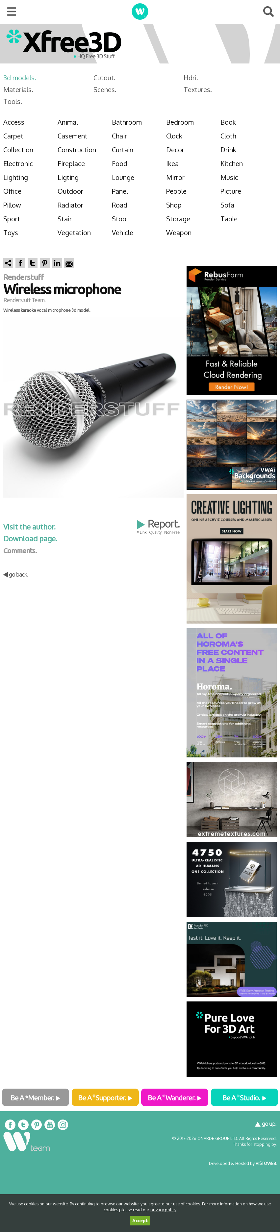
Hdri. (191, 77)
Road (119, 205)
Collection (18, 149)
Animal (68, 122)
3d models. (19, 77)
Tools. (12, 101)
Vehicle (122, 232)
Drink (228, 149)
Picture (230, 191)
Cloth (228, 136)
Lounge (123, 177)
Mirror (175, 177)
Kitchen (231, 163)
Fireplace (71, 163)
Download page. (30, 538)
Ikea (172, 163)
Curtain (122, 149)
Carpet (13, 136)
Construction (77, 149)
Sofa (227, 205)
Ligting (68, 177)
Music (229, 177)
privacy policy (163, 1209)
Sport (11, 218)
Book (228, 122)
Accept (140, 1220)
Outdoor (70, 191)
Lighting (15, 177)
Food (119, 163)
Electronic (18, 163)
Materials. (18, 89)
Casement (73, 136)
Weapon (178, 232)
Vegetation (74, 232)
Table (229, 218)
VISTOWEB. (266, 1163)
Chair (119, 136)
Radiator (70, 205)
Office (12, 191)
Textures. (198, 89)
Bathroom (127, 122)
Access (13, 122)
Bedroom (180, 122)
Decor (175, 149)
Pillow (12, 205)
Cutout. (104, 77)
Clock (174, 136)
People (176, 191)
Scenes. (104, 89)
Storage (178, 218)
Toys (10, 232)
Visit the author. (29, 526)
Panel (120, 191)
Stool (120, 218)
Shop (174, 205)
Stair (65, 218)
